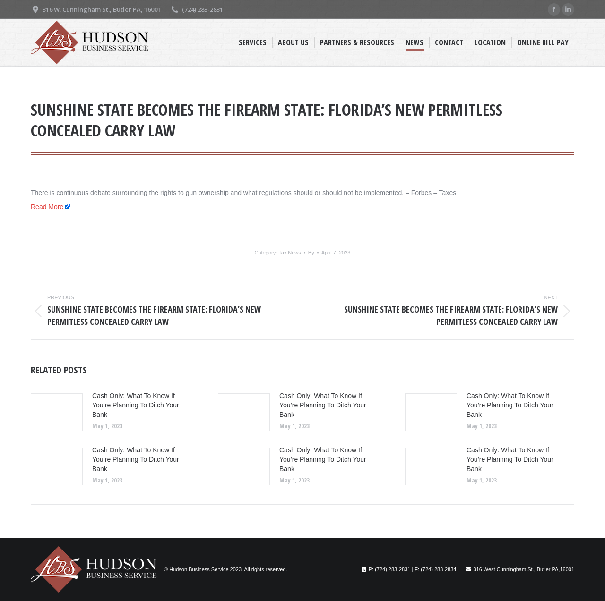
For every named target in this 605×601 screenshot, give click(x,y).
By (311, 252)
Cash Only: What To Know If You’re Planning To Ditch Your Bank (135, 405)
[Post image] (57, 412)
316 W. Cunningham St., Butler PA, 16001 (96, 9)
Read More (47, 207)
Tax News (289, 252)
